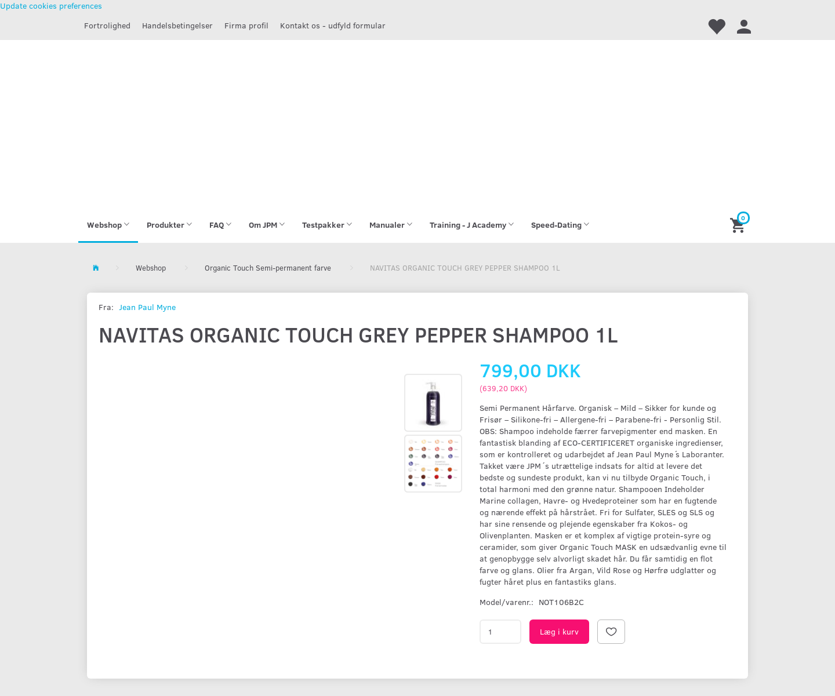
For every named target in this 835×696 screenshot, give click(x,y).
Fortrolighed (107, 25)
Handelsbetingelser (177, 25)
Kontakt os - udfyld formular (333, 25)
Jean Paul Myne (147, 306)
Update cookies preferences (51, 5)
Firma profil (246, 25)
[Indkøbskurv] (739, 224)
